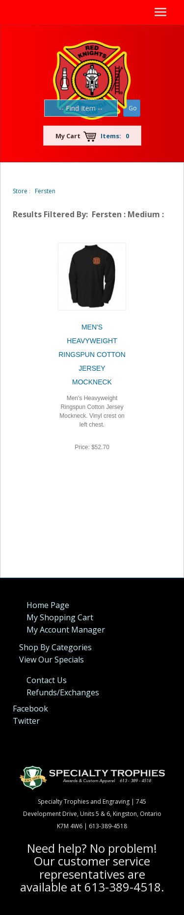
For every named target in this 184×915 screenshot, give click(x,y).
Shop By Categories (55, 647)
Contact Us (46, 680)
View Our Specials (51, 659)
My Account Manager (65, 629)
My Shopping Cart (59, 617)
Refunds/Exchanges (62, 692)
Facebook (30, 708)
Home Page (47, 605)
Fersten (45, 191)
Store (20, 191)
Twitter (26, 720)
